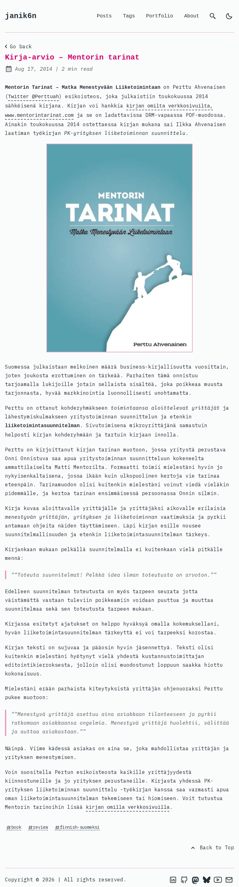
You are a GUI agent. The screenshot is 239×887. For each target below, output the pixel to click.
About (191, 16)
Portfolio (159, 16)
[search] (213, 16)
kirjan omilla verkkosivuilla (128, 803)
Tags (129, 16)
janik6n (20, 16)
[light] (229, 16)
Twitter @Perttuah (33, 95)
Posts (104, 16)
